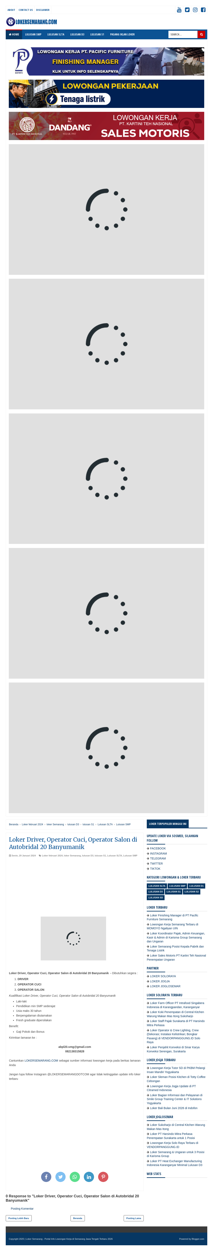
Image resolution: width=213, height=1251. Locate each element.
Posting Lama (133, 1218)
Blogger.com (198, 1239)
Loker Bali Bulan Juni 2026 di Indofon (173, 1108)
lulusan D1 (196, 886)
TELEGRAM (158, 858)
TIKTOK (155, 868)
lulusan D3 (88, 855)
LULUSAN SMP (33, 34)
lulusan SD (155, 897)
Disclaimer (42, 10)
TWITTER (156, 863)
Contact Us (26, 10)
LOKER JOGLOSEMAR (165, 986)
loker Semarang (72, 855)
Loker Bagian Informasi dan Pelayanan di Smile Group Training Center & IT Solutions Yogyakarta (174, 1099)
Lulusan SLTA (114, 855)
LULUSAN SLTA (55, 34)
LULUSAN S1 (97, 34)
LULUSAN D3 (77, 34)
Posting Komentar (22, 1208)
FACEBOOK (158, 848)
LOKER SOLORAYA (163, 976)
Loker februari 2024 (52, 855)
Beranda (77, 1218)
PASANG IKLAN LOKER (122, 34)
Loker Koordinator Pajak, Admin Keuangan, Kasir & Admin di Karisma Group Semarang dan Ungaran (176, 937)
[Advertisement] (74, 888)
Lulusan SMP (130, 855)
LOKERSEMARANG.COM (41, 1060)
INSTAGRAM (158, 853)
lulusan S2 (192, 891)
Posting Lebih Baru (18, 1218)
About (11, 10)
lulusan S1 (100, 855)
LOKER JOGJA (160, 981)
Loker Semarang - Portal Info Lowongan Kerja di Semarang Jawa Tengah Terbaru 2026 (69, 1239)
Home (14, 34)
